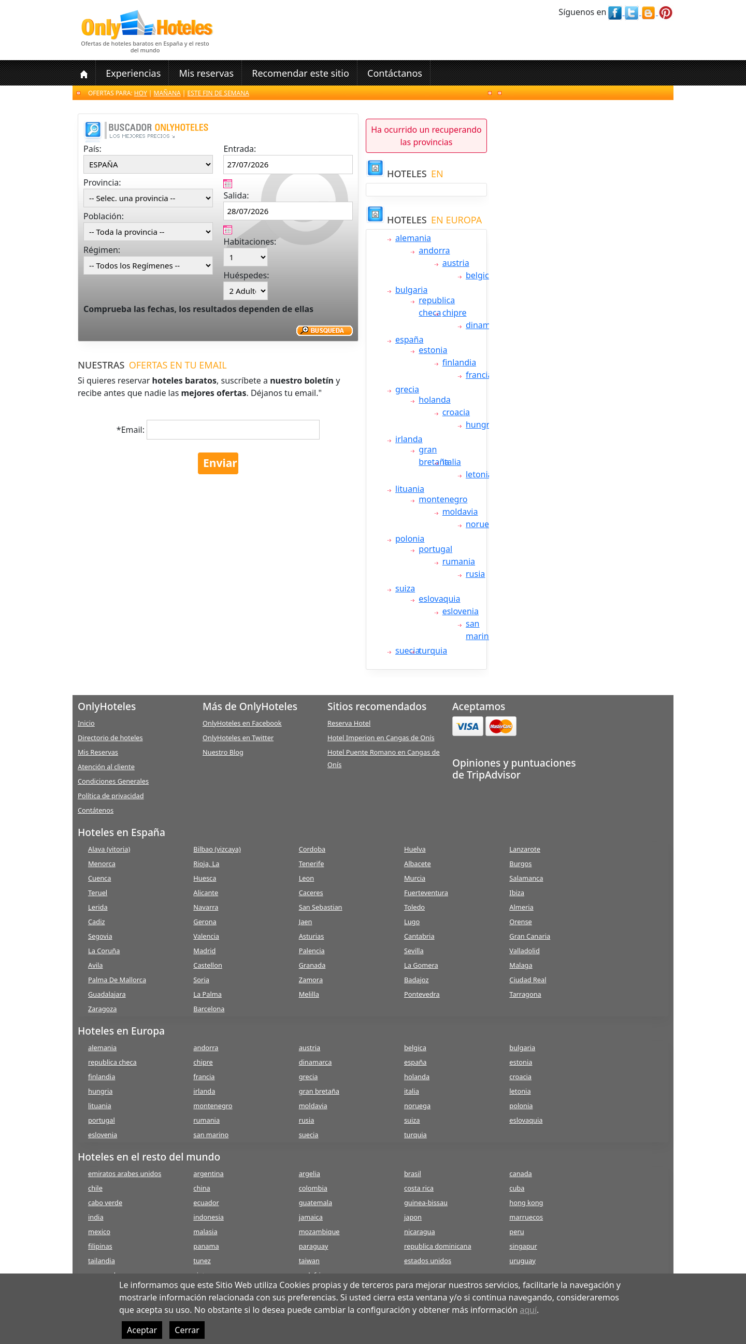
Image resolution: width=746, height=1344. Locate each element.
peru (516, 1231)
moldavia (460, 511)
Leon (306, 878)
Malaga (520, 965)
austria (455, 262)
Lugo (412, 921)
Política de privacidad (111, 795)
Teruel (97, 892)
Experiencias (133, 73)
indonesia (208, 1217)
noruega (482, 524)
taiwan (309, 1260)
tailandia (101, 1260)
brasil (412, 1173)
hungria (481, 424)
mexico (99, 1231)
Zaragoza (102, 1008)
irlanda (409, 439)
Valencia (206, 936)
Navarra (205, 907)
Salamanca (526, 878)
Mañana (167, 93)
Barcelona (208, 1008)
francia (479, 374)
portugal (435, 549)
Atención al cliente (106, 766)
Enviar (220, 463)
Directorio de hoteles (110, 737)
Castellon (207, 965)
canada (520, 1173)
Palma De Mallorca (117, 979)
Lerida (98, 907)
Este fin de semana (218, 93)
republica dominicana (437, 1246)
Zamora (311, 979)
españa (409, 339)
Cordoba (312, 849)
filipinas (100, 1246)
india (96, 1217)
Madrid (204, 950)
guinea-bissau (426, 1202)
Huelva (415, 849)
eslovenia (460, 611)
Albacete (417, 863)
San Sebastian (320, 907)
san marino (210, 1134)
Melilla (309, 994)
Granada (312, 965)
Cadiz (96, 921)
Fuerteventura (426, 892)
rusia (475, 573)
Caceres (311, 892)
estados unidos (427, 1260)
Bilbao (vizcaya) (217, 849)
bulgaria (411, 289)
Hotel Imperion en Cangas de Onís (381, 737)
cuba (516, 1188)
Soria (201, 979)
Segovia (100, 936)
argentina (208, 1173)
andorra (434, 250)
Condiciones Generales (113, 781)
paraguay (313, 1246)
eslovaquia (439, 598)
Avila (95, 965)
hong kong (526, 1202)
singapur (523, 1246)
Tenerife (311, 863)
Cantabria (419, 936)
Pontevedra (422, 994)
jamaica (311, 1217)
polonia (409, 538)
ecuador (206, 1202)
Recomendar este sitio (300, 73)
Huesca (204, 878)
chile (95, 1188)
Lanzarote (524, 849)
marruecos (526, 1217)
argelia (309, 1173)
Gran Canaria (529, 936)
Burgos (520, 863)
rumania (458, 561)
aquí (528, 1309)
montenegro (443, 499)
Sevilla (414, 950)
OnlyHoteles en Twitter (238, 737)
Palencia (312, 950)
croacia (456, 412)
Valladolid (524, 950)
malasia (205, 1231)
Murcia (414, 878)
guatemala (315, 1202)
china (201, 1188)
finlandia (459, 362)
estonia (433, 350)
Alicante (205, 892)
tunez (202, 1260)
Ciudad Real (527, 979)
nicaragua (419, 1231)
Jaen (305, 921)
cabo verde (105, 1202)
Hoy (140, 93)
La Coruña (104, 950)
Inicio (86, 723)
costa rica (419, 1188)
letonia (479, 474)
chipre (454, 312)
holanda (434, 399)
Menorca (102, 863)
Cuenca (99, 878)
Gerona (204, 921)
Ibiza (516, 892)
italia (451, 462)
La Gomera (421, 965)
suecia (407, 650)
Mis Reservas (98, 752)
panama (206, 1246)
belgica (480, 275)
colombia (313, 1188)
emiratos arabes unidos (124, 1173)
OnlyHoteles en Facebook (242, 723)
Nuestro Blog (223, 752)
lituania (409, 488)
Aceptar (142, 1330)
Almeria (521, 907)
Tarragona (525, 994)
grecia (407, 389)
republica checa (112, 1062)
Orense (520, 921)
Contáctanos (394, 73)
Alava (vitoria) (109, 849)
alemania (413, 238)
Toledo (414, 907)
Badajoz (416, 979)
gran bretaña (319, 1091)
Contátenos (95, 810)
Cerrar (187, 1330)
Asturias (311, 936)
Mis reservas (206, 73)
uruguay (522, 1260)
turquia (433, 650)
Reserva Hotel (348, 723)
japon (413, 1217)
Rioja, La (206, 863)
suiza (405, 588)
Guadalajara (107, 994)
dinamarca (486, 325)
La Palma (207, 994)
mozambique (319, 1231)
